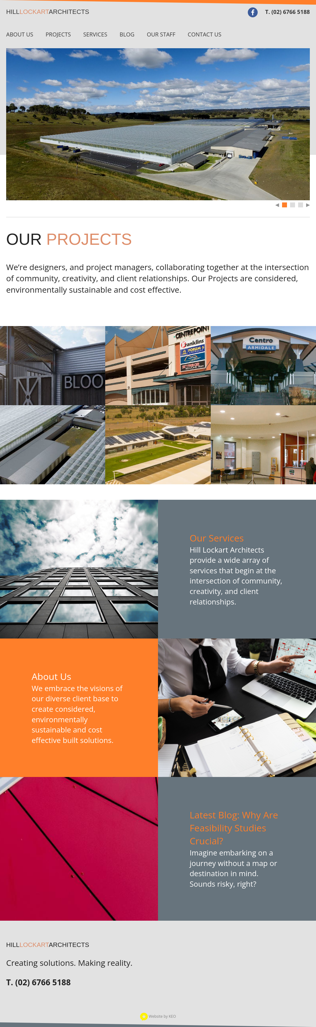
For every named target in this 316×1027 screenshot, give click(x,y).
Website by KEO (158, 1016)
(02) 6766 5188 (291, 11)
